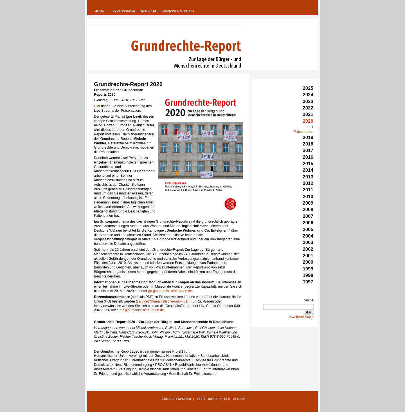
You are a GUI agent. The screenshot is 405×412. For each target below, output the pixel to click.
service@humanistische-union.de (162, 301)
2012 (308, 183)
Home (99, 11)
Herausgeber (123, 11)
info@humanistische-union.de (141, 310)
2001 (308, 255)
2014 (308, 170)
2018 (308, 144)
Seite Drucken (209, 398)
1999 (308, 269)
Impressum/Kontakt (177, 11)
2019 (308, 137)
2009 (308, 203)
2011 (308, 189)
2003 (308, 242)
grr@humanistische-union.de (170, 291)
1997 (308, 282)
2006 (308, 222)
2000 (308, 262)
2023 (308, 101)
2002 (308, 249)
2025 (308, 88)
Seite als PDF (235, 398)
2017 (308, 150)
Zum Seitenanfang (177, 398)
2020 (308, 121)
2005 (308, 229)
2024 (308, 94)
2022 (308, 108)
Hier (97, 106)
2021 (308, 114)
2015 (308, 163)
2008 (308, 209)
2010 (308, 196)
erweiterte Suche (301, 317)
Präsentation (303, 132)
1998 (308, 275)
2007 (308, 216)
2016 (308, 157)
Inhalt (309, 127)
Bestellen (148, 11)
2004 (308, 236)
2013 (308, 177)
